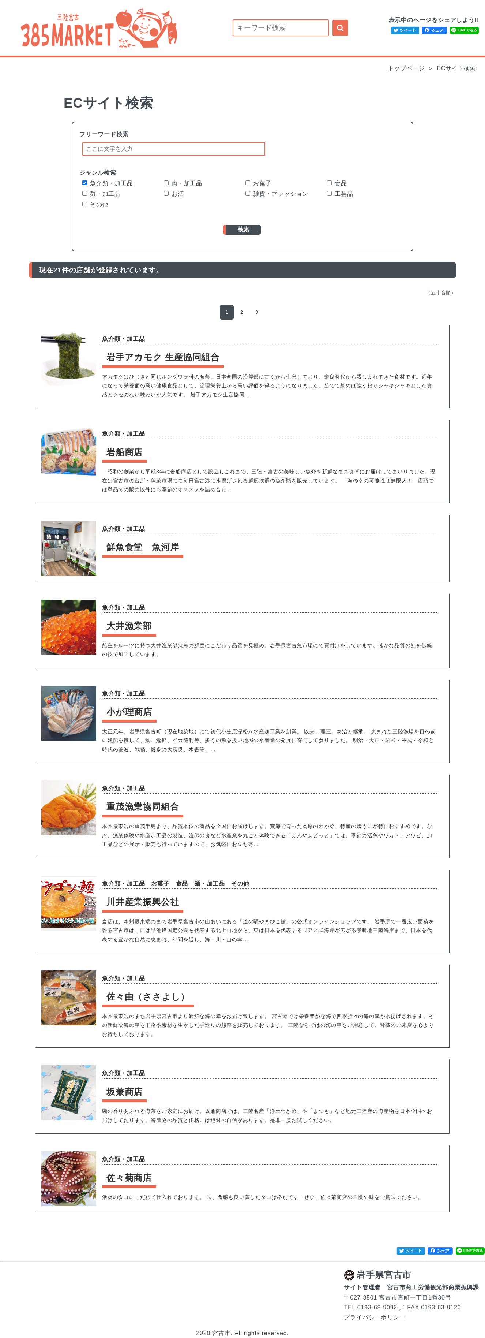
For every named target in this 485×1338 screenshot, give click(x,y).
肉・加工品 (183, 183)
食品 (337, 183)
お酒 (174, 194)
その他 (95, 204)
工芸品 (340, 194)
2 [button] (241, 312)
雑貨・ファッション (276, 194)
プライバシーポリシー (374, 1317)
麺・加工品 (101, 194)
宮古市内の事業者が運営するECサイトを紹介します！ (97, 28)
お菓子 (258, 183)
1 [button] (226, 312)
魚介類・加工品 (107, 183)
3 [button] (257, 312)
